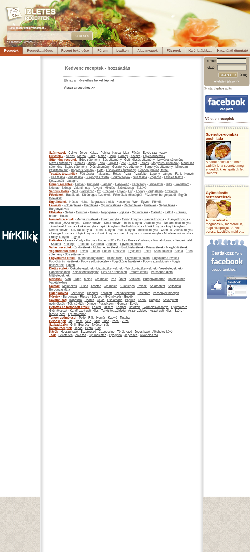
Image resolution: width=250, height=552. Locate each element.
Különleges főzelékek (96, 195)
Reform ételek (139, 272)
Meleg (88, 279)
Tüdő (105, 321)
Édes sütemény (89, 159)
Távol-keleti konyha (62, 226)
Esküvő (141, 188)
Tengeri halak (184, 240)
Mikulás (109, 188)
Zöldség (97, 296)
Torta (101, 163)
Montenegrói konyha (177, 233)
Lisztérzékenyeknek (109, 268)
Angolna (112, 244)
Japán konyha (108, 226)
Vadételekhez (58, 282)
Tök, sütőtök (76, 303)
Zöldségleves (73, 205)
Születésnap (126, 188)
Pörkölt (157, 202)
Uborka (89, 300)
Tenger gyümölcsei (62, 317)
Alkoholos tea (149, 335)
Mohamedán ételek (106, 247)
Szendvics (77, 293)
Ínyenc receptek (60, 328)
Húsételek (56, 156)
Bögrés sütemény (82, 170)
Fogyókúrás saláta (137, 258)
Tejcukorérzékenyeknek (140, 268)
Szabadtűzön (58, 324)
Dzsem (108, 307)
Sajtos (69, 212)
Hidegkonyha (58, 293)
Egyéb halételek (131, 244)
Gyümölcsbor (77, 314)
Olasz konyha (110, 219)
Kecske (135, 156)
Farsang (107, 184)
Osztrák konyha (81, 230)
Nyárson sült (100, 324)
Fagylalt (113, 163)
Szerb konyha (127, 233)
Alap (68, 279)
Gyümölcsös (140, 212)
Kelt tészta (58, 177)
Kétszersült (56, 180)
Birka (91, 156)
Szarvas (109, 191)
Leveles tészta (173, 177)
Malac (102, 156)
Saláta (178, 251)
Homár (100, 317)
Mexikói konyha (148, 230)
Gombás (81, 212)
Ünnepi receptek (60, 184)
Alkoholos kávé (162, 331)
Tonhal (157, 240)
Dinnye (91, 303)
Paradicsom (106, 303)
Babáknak (73, 195)
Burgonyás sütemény (158, 166)
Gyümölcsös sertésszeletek (219, 195)
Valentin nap (82, 188)
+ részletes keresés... (22, 41)
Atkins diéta (114, 258)
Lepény (155, 173)
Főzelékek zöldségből (127, 195)
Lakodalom (181, 184)
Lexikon (122, 50)
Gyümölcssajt (58, 310)
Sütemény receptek (63, 159)
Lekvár (96, 307)
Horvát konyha (106, 233)
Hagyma (154, 300)
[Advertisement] (20, 131)
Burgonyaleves (59, 209)
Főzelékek (56, 195)
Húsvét (79, 184)
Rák (91, 317)
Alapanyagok (148, 50)
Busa (131, 240)
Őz (99, 191)
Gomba (122, 303)
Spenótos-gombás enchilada (222, 136)
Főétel (106, 251)
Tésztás (95, 286)
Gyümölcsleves (111, 205)
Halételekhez (176, 279)
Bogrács (83, 324)
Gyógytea (115, 335)
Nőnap (66, 188)
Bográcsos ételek (102, 202)
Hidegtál (92, 293)
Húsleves (150, 205)
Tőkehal (83, 244)
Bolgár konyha (84, 233)
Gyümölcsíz (179, 307)
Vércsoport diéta (161, 272)
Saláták (56, 244)
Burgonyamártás (154, 279)
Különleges (127, 286)
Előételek (55, 212)
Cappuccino (106, 331)
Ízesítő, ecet (57, 314)
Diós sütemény (100, 166)
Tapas (78, 328)
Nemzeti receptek (61, 219)
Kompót (121, 307)
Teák (52, 335)
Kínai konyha (113, 223)
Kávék (53, 331)
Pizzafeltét (140, 173)
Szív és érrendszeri (114, 272)
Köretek (54, 296)
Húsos (73, 202)
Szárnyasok (57, 152)
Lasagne (72, 180)
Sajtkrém (134, 279)
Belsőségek (57, 321)
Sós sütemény (112, 159)
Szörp (178, 310)
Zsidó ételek (82, 247)
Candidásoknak (59, 272)
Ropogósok (108, 212)
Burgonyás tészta (97, 177)
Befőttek (134, 307)
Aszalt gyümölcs (161, 310)
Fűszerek (174, 50)
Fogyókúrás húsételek (63, 261)
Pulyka (105, 152)
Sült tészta (140, 177)
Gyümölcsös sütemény (139, 159)
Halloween (122, 184)
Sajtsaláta (174, 286)
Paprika (130, 300)
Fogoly (140, 191)
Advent (97, 188)
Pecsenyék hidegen (166, 293)
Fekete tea (65, 335)
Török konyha (154, 226)
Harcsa (91, 240)
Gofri (100, 170)
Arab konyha (152, 223)
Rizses (84, 296)
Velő (88, 321)
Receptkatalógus (40, 50)
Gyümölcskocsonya (155, 307)
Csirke (72, 152)
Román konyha (105, 230)
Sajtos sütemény (76, 166)
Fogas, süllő (106, 240)
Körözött (106, 293)
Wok (135, 202)
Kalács (144, 163)
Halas (84, 202)
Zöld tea (80, 335)
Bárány (123, 156)
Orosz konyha (92, 223)
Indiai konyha (133, 223)
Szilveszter (156, 184)
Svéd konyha (126, 230)
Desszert (119, 251)
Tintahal (125, 317)
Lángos (167, 173)
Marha (81, 156)
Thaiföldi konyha (131, 226)
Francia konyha (154, 219)
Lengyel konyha (61, 233)
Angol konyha (175, 226)
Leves (69, 240)
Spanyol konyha (177, 219)
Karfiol (142, 300)
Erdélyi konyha (59, 237)
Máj (70, 321)
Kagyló (112, 317)
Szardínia (97, 244)
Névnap (54, 188)
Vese (79, 321)
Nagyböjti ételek (177, 247)
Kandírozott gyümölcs (84, 310)
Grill (73, 324)
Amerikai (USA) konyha (64, 223)
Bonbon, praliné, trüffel (153, 170)
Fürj (130, 191)
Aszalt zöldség (137, 310)
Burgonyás (70, 296)
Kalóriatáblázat (200, 50)
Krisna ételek (155, 247)
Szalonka (171, 191)
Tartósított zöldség (113, 310)
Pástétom (144, 293)
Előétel (95, 251)
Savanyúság (58, 300)
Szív (97, 321)
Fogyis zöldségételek (95, 261)
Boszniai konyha (150, 233)
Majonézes (69, 286)
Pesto (89, 328)
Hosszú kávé (69, 331)
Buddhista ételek (132, 247)
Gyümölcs (101, 279)
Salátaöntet (157, 286)
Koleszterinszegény (85, 272)
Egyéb (121, 191)
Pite (123, 163)
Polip (82, 317)
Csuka (121, 240)
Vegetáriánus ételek (63, 251)
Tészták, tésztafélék (63, 173)
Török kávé (124, 331)
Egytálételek (58, 202)
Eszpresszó (88, 331)
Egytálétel (134, 251)
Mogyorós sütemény (165, 163)
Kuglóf (132, 163)
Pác (113, 279)
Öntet (122, 279)
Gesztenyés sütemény (127, 166)
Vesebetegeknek (170, 268)
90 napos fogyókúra (91, 258)
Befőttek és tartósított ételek (69, 307)
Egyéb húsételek (154, 156)
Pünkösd (93, 184)
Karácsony (139, 184)
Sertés (70, 156)
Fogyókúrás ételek (62, 258)
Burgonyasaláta (59, 289)
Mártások (55, 279)
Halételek (55, 240)
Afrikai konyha (87, 226)
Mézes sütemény (60, 163)
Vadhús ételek (59, 191)
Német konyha (58, 230)
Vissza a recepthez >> (79, 87)
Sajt (98, 328)
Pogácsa (156, 177)
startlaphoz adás (218, 88)
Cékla (100, 300)
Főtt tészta (87, 173)
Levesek (55, 205)
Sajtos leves (167, 205)
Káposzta (75, 300)
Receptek (11, 50)
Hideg (77, 279)
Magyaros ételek (87, 219)
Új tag (244, 75)
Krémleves (91, 205)
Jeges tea (131, 335)
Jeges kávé (142, 331)
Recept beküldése (75, 50)
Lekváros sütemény (170, 159)
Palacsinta (103, 173)
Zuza (125, 321)
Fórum (103, 50)
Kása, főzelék (163, 251)
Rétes (117, 173)
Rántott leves (132, 205)
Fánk (178, 173)
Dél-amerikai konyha (177, 223)
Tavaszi (142, 286)
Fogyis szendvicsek (156, 261)
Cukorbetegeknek (82, 268)
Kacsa (116, 152)
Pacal (115, 321)
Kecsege (70, 244)
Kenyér (189, 173)
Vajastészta (75, 177)
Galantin (156, 212)
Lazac (168, 240)
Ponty (80, 240)
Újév (169, 184)
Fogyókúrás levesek (165, 258)
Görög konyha (131, 219)
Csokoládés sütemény (121, 170)
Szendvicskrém (124, 293)
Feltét (147, 251)
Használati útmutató (232, 50)
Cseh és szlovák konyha (177, 230)
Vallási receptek (60, 247)
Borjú (112, 156)
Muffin (92, 163)
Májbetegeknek (59, 275)
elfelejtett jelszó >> (226, 81)
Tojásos (124, 212)
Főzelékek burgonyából (160, 195)
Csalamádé (114, 300)
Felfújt (169, 212)
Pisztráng (144, 240)
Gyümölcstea (97, 335)
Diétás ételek (58, 268)
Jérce (83, 152)
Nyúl (75, 191)
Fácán (136, 152)
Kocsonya (123, 202)
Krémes (79, 163)
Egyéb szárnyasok (155, 152)
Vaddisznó (87, 191)
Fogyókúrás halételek (126, 261)
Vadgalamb (155, 191)
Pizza (127, 173)
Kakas (94, 152)
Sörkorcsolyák (121, 177)
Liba (126, 152)
